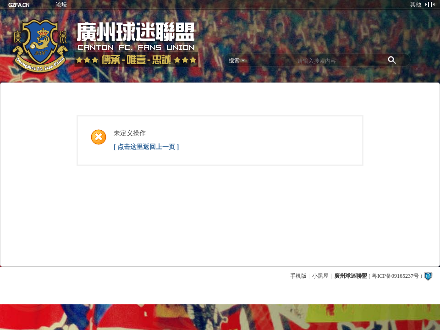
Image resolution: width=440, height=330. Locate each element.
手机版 (298, 276)
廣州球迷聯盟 (350, 276)
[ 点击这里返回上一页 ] (146, 146)
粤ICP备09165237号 (395, 276)
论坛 (61, 4)
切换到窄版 (429, 4)
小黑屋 (320, 276)
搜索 (234, 60)
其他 (415, 4)
